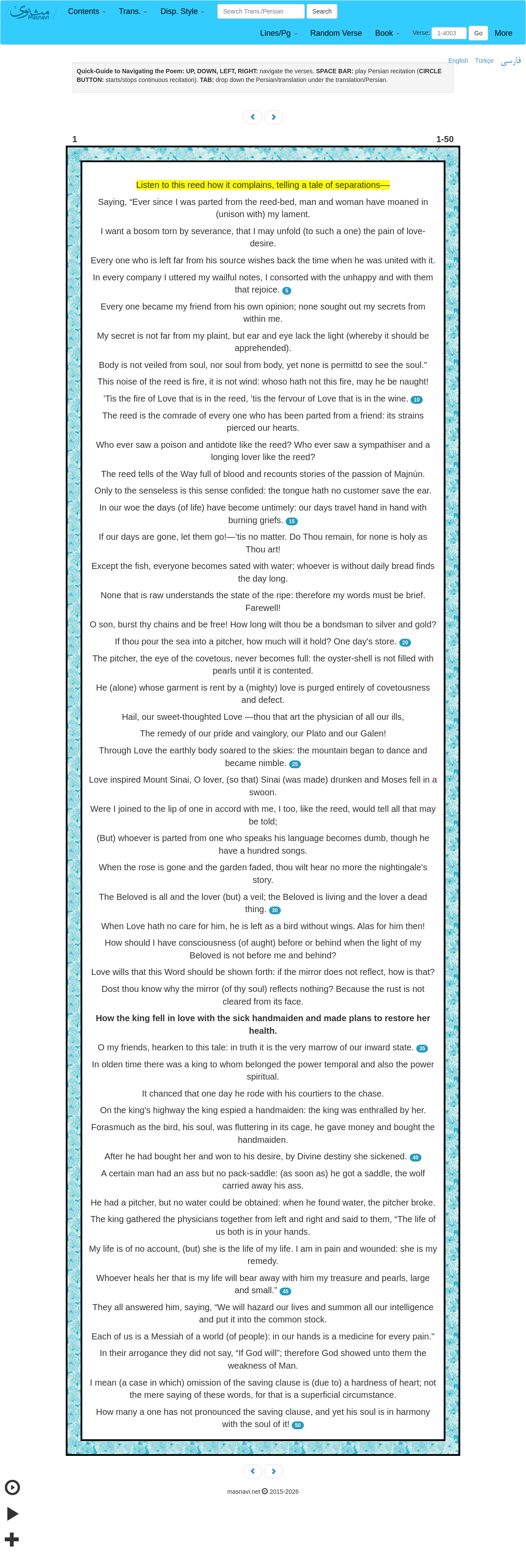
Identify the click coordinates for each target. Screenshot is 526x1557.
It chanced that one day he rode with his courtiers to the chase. (263, 1093)
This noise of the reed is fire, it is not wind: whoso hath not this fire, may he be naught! (263, 381)
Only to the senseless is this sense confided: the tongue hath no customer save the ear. (263, 490)
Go (478, 33)
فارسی (510, 61)
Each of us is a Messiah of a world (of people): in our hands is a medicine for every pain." (263, 1336)
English (458, 60)
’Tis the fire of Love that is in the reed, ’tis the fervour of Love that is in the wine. (255, 398)
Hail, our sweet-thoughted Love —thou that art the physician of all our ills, (263, 717)
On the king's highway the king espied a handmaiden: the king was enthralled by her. (263, 1110)
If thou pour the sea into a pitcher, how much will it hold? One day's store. (256, 641)
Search (321, 11)
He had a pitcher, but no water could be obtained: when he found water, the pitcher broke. (263, 1202)
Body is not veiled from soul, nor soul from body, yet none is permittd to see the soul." (263, 365)
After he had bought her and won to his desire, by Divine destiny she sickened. (256, 1156)
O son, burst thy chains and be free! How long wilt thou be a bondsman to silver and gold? (263, 624)
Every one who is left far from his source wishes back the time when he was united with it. (263, 260)
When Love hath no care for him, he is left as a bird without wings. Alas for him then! (263, 926)
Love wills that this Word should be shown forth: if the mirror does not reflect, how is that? (263, 972)
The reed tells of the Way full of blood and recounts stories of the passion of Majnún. (263, 474)
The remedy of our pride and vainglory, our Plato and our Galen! (263, 733)
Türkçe (484, 60)
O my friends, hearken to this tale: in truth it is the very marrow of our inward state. (256, 1047)
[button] (86, 11)
